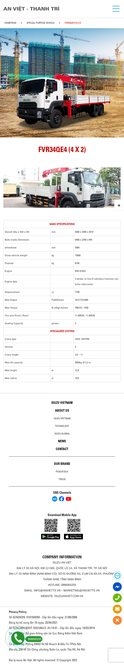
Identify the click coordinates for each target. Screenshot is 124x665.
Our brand (62, 464)
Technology (62, 426)
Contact (62, 449)
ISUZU (57, 562)
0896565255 (68, 585)
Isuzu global (62, 433)
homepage (10, 22)
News (62, 441)
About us (62, 411)
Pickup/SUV (62, 471)
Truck (62, 479)
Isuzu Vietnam (62, 403)
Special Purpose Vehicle (41, 22)
